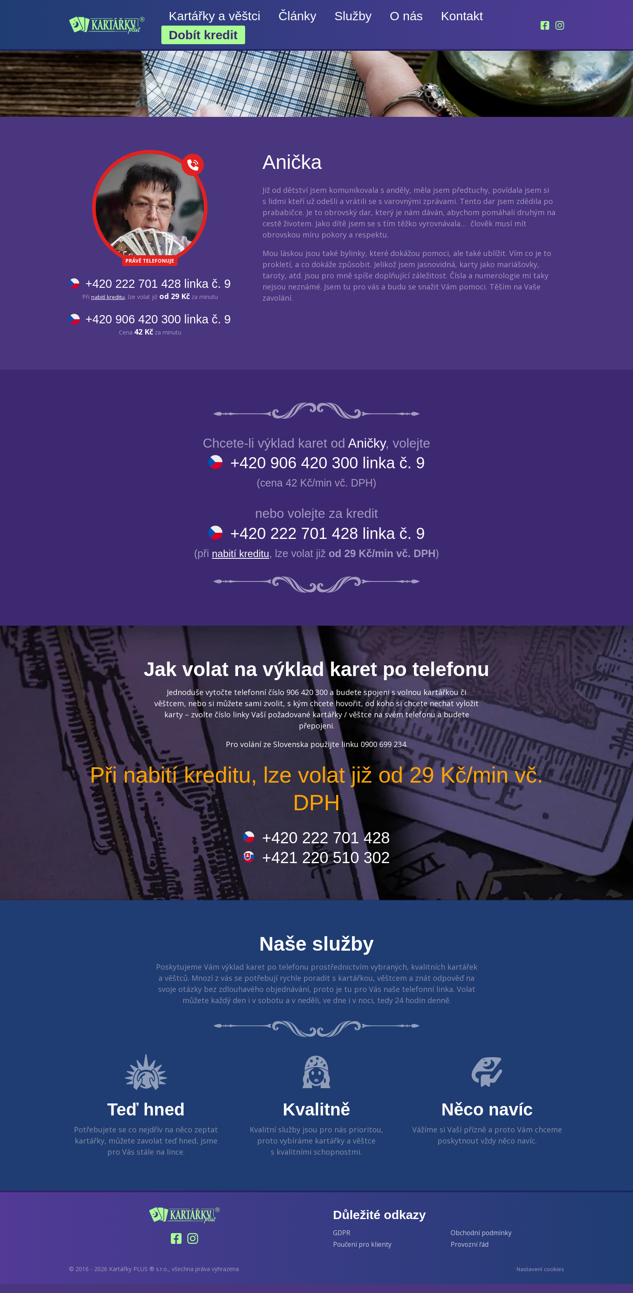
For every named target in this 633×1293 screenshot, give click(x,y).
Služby (353, 16)
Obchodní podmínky (482, 1241)
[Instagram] (559, 25)
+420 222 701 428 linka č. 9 (162, 284)
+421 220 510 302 (327, 865)
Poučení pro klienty (363, 1253)
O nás (406, 16)
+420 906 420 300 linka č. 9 (162, 320)
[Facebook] (544, 25)
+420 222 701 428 (327, 843)
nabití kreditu (111, 297)
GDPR (342, 1241)
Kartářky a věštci (214, 16)
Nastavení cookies (539, 1277)
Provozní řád (470, 1253)
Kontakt (462, 16)
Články (297, 16)
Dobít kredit (203, 35)
